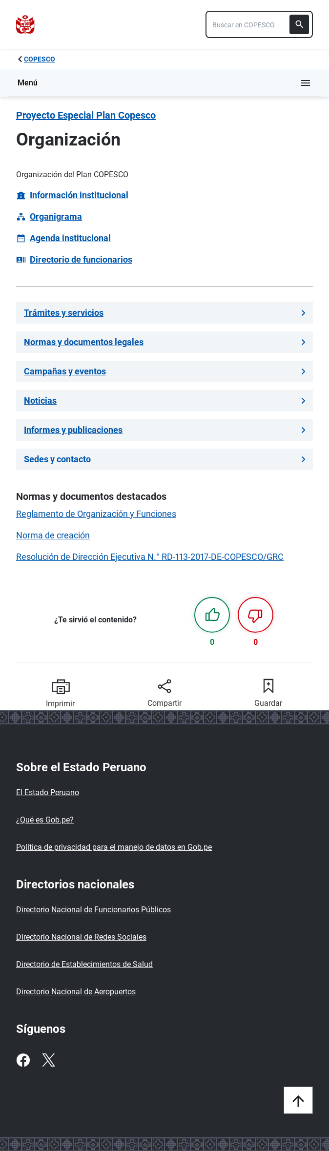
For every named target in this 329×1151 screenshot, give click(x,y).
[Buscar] (299, 24)
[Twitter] (48, 1060)
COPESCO (39, 59)
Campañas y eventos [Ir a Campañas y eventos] (164, 371)
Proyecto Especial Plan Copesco (86, 115)
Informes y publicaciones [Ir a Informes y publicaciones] (164, 430)
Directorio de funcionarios (81, 259)
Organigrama (56, 216)
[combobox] (259, 24)
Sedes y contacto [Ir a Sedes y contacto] (164, 459)
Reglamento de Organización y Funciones (96, 514)
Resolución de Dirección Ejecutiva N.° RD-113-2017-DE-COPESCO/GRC (150, 557)
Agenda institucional (70, 238)
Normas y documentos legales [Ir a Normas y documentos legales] (164, 342)
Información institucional (79, 195)
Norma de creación (53, 535)
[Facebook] (23, 1060)
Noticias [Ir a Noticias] (164, 400)
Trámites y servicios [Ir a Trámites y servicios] (164, 313)
